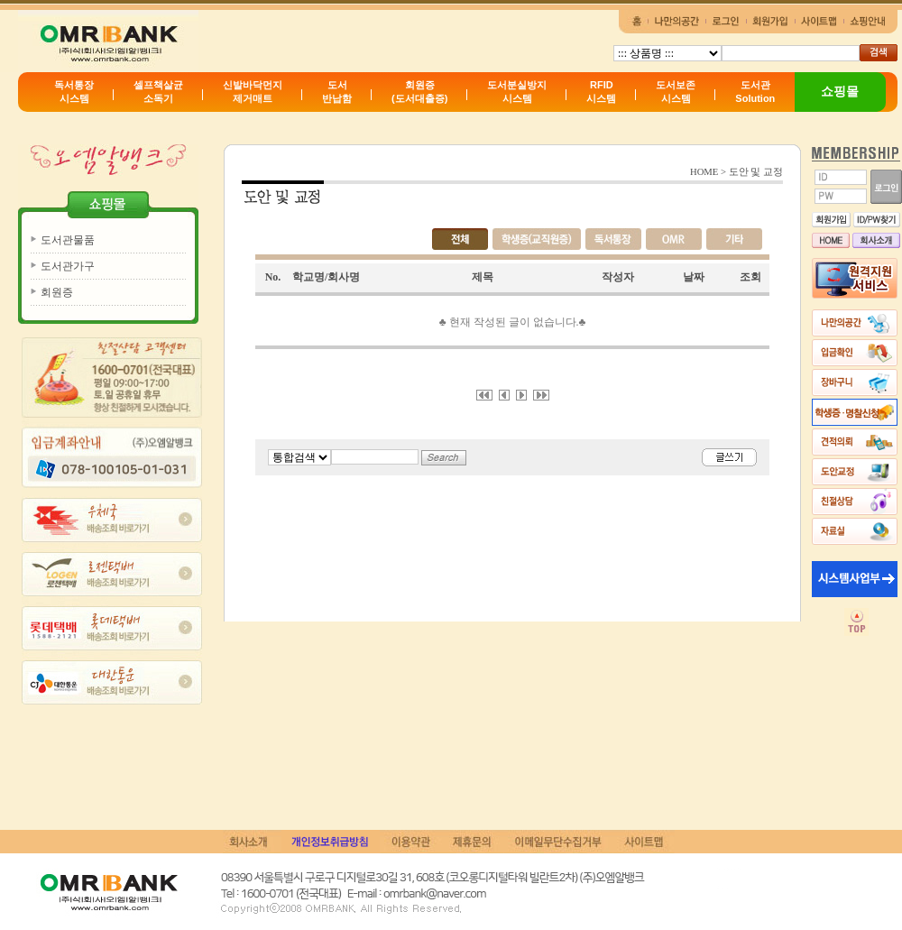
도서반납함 (337, 91)
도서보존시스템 (675, 91)
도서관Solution (755, 91)
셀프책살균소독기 (158, 91)
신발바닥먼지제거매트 (252, 91)
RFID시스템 (601, 91)
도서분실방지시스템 (517, 91)
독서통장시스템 (74, 91)
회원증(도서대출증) (419, 91)
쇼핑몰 (840, 91)
